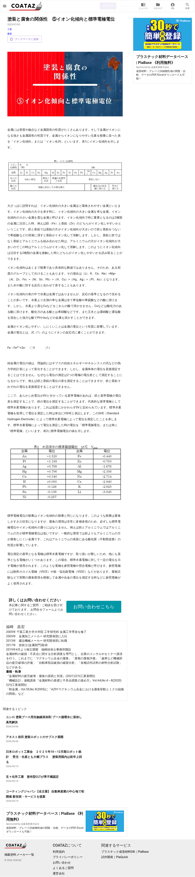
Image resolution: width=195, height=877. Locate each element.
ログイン (126, 6)
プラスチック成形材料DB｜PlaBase (125, 852)
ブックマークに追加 (25, 39)
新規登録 (108, 5)
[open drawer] (4, 6)
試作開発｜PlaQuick (114, 857)
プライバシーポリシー (68, 857)
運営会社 (59, 873)
